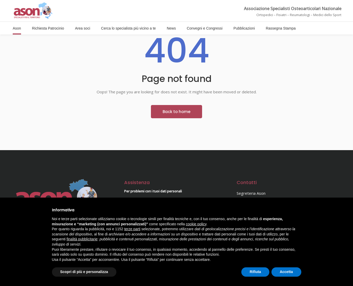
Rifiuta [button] (255, 272)
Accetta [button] (286, 272)
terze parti (132, 229)
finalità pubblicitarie (81, 239)
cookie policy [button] (196, 224)
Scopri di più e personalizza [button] (84, 272)
